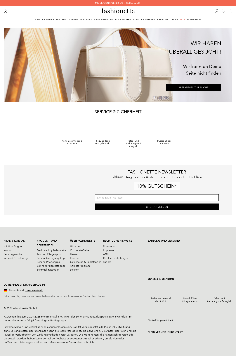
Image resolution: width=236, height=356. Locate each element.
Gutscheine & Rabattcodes (85, 262)
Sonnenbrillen (103, 19)
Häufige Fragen (13, 246)
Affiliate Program (80, 266)
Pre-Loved (163, 19)
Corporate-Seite (79, 250)
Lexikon (74, 269)
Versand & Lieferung (16, 258)
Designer (48, 19)
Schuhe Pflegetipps (48, 262)
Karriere (74, 258)
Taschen (61, 19)
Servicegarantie (13, 254)
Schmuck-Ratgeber (48, 269)
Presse (73, 254)
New (37, 19)
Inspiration (194, 19)
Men (175, 19)
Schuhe (73, 19)
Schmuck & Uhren (144, 19)
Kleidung (86, 19)
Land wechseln (34, 290)
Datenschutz (110, 246)
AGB (106, 254)
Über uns (75, 246)
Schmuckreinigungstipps (51, 258)
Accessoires (123, 19)
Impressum (109, 250)
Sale (182, 19)
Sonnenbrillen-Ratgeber (51, 266)
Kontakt (8, 250)
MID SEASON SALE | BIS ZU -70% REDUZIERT (118, 2)
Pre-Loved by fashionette (51, 250)
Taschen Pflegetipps (48, 254)
